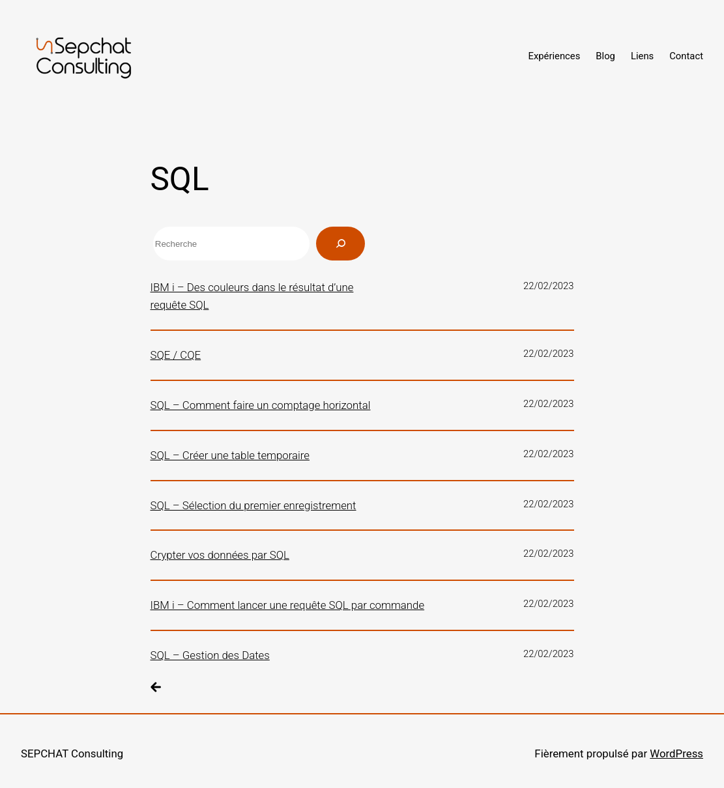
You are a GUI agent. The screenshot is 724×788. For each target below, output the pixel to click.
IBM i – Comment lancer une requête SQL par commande (288, 605)
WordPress (676, 753)
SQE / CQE (176, 354)
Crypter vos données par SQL (220, 554)
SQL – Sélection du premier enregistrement (253, 505)
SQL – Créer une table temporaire (230, 455)
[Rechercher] (340, 243)
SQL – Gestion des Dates (210, 655)
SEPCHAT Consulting (72, 753)
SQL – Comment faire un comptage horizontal (261, 405)
